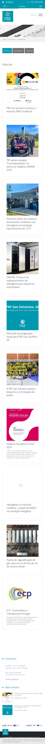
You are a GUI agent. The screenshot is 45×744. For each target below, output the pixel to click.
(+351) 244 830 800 (35, 2)
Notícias (13, 39)
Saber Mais (11, 742)
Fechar (17, 742)
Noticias (22, 39)
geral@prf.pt (7, 2)
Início (4, 39)
